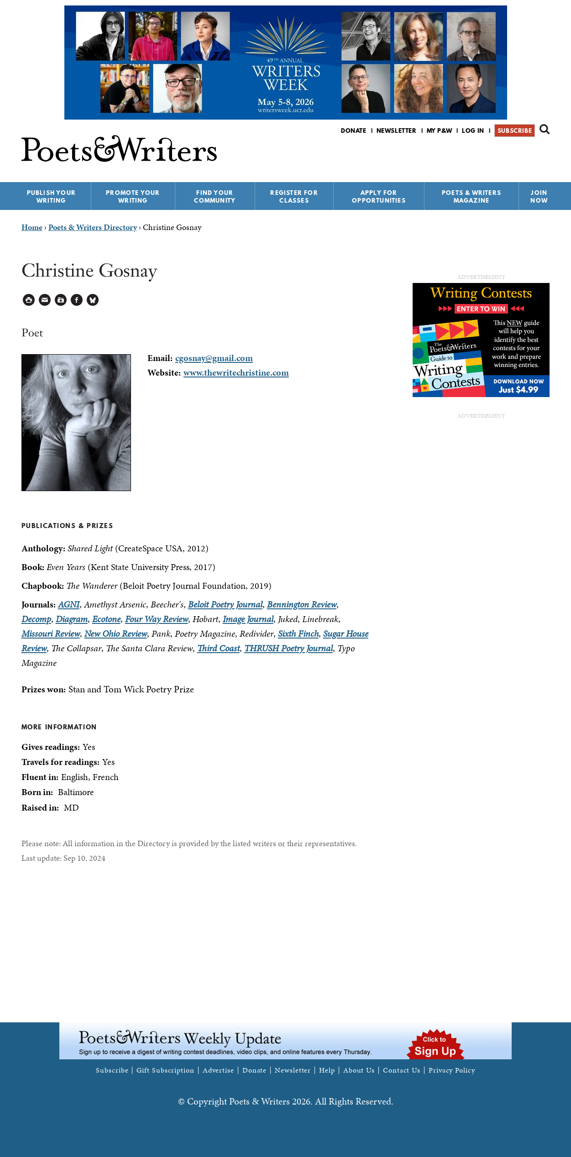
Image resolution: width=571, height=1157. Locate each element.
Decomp (36, 619)
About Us (359, 1070)
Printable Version (29, 300)
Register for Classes (294, 196)
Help (327, 1070)
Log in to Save (61, 300)
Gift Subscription (165, 1070)
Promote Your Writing (133, 196)
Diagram (72, 619)
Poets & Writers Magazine (471, 196)
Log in (473, 130)
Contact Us (401, 1070)
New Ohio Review (115, 633)
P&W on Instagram (543, 154)
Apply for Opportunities (379, 196)
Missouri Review (50, 633)
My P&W (439, 130)
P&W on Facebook (512, 154)
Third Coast (218, 648)
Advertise (218, 1070)
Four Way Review (156, 619)
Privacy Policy (452, 1070)
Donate (354, 130)
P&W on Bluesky (528, 154)
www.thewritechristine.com (236, 372)
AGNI (68, 604)
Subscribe (515, 130)
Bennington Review (301, 604)
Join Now (539, 196)
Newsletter (397, 130)
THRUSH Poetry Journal (288, 648)
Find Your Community (215, 196)
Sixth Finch (298, 633)
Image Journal (248, 619)
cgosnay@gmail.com (214, 357)
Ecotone (106, 619)
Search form (545, 129)
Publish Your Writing (51, 196)
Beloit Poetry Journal (225, 604)
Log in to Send (45, 300)
